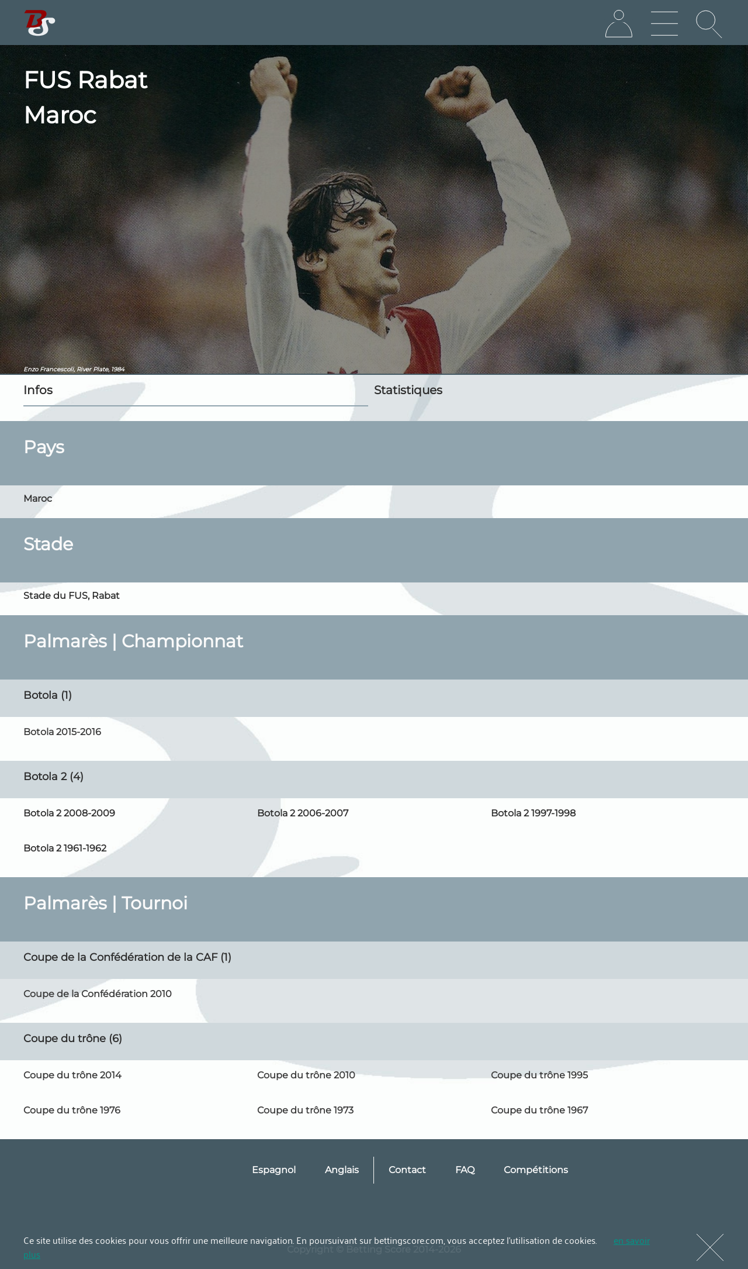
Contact (407, 1169)
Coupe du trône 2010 (306, 1075)
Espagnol (274, 1169)
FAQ (465, 1169)
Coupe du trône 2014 (72, 1075)
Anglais (342, 1169)
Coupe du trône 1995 (539, 1075)
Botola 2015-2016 (62, 731)
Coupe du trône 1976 (71, 1110)
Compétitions (536, 1169)
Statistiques (408, 390)
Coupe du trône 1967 (539, 1110)
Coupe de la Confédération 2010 (97, 993)
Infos (38, 390)
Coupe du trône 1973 (305, 1110)
